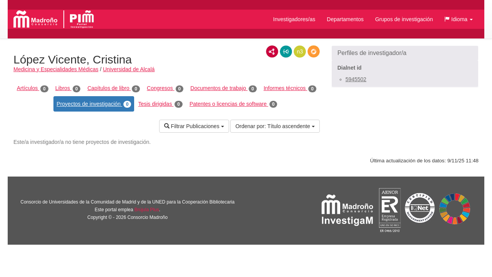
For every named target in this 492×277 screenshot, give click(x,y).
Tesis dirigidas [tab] (160, 104)
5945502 (356, 79)
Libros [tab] (68, 88)
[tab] (405, 53)
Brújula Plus (147, 209)
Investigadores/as (294, 19)
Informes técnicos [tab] (290, 88)
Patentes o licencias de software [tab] (233, 104)
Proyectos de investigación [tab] (94, 104)
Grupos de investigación (404, 19)
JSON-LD (286, 51)
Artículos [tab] (32, 88)
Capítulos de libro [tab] (113, 88)
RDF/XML (272, 51)
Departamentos (345, 19)
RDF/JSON (314, 51)
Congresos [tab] (165, 88)
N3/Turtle (300, 51)
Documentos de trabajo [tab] (223, 88)
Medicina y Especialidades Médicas (55, 69)
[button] (459, 19)
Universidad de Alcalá (129, 69)
